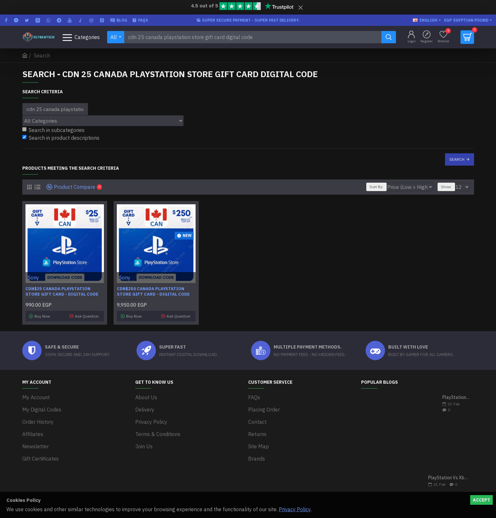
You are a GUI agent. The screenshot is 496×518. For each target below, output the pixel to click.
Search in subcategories (53, 130)
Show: (448, 186)
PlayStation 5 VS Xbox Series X (456, 395)
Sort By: (388, 186)
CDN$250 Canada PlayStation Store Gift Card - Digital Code (153, 291)
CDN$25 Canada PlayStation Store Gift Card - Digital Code (61, 291)
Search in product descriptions (60, 138)
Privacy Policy (295, 509)
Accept (481, 500)
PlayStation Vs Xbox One (449, 476)
